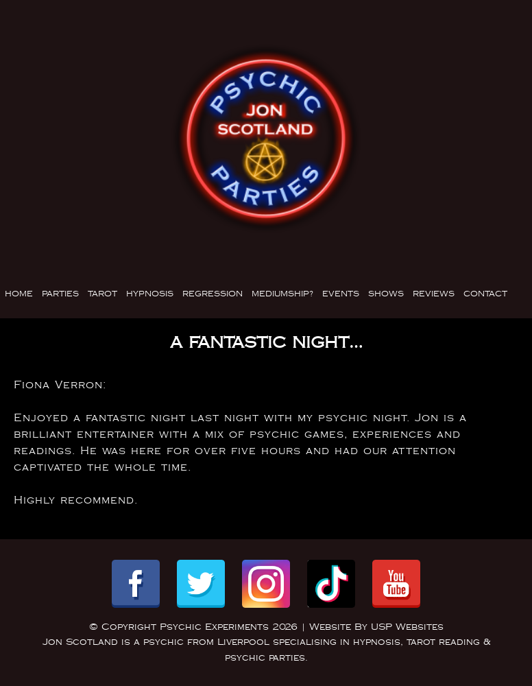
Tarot (102, 294)
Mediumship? (282, 294)
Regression (212, 294)
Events (340, 294)
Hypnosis (149, 294)
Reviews (434, 294)
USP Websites (407, 627)
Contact (485, 294)
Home (19, 294)
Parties (60, 294)
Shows (386, 294)
